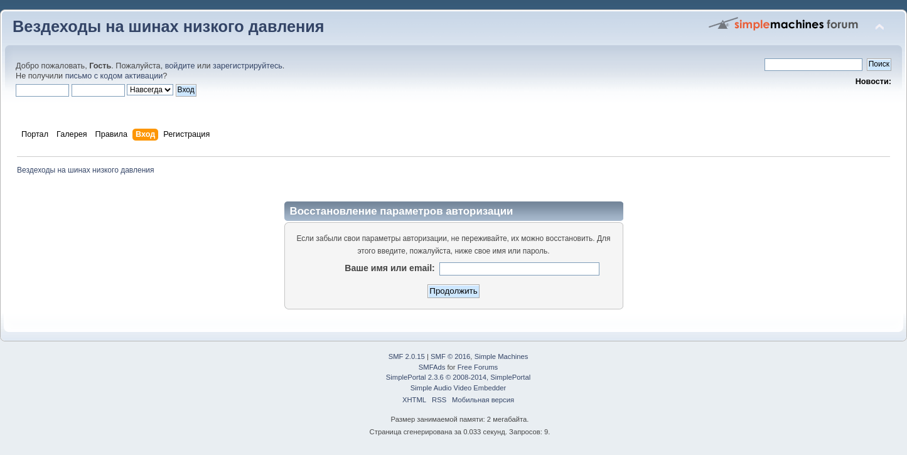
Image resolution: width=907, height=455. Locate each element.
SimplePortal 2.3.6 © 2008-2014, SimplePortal (458, 377)
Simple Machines (502, 356)
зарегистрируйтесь (247, 66)
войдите (180, 66)
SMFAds (432, 367)
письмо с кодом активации (114, 76)
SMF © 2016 (450, 356)
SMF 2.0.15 (407, 356)
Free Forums (478, 367)
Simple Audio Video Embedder (458, 388)
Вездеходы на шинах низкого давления (169, 26)
